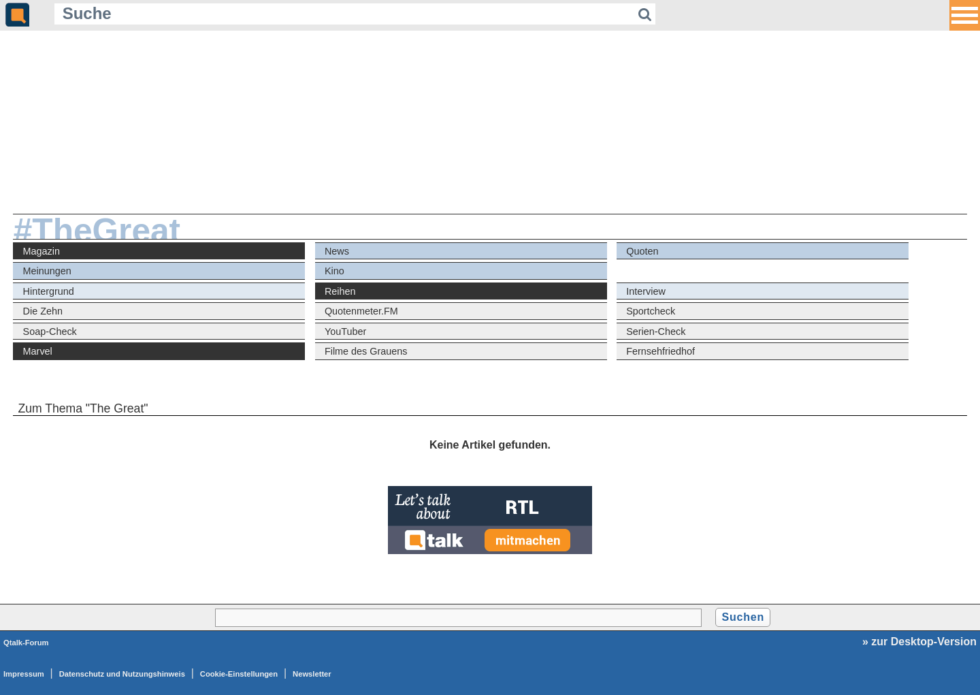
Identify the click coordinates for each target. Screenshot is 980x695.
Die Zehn (43, 311)
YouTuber (345, 331)
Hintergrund (48, 291)
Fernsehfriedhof (660, 351)
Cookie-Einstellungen (239, 674)
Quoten (642, 251)
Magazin (41, 251)
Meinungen (47, 270)
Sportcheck (650, 311)
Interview (646, 291)
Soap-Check (50, 331)
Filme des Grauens (366, 351)
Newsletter (312, 674)
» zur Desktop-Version (919, 641)
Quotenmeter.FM (361, 311)
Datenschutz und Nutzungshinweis (122, 674)
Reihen (340, 291)
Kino (334, 270)
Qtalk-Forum (26, 643)
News (337, 251)
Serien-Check (655, 331)
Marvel (37, 351)
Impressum (23, 674)
